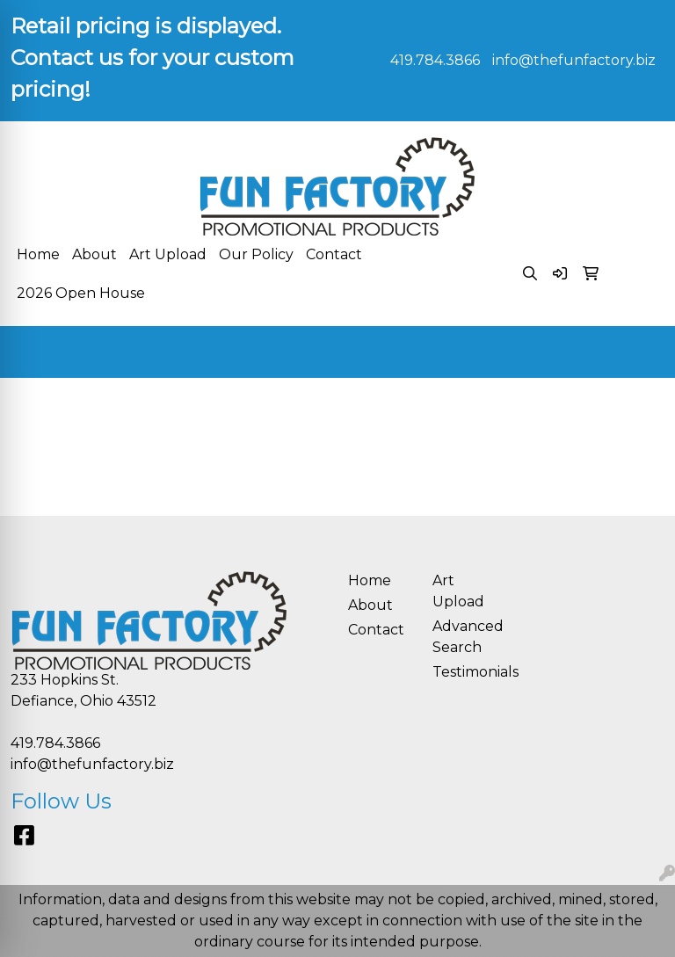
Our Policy (256, 254)
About (94, 254)
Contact (334, 254)
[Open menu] (639, 352)
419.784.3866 (435, 60)
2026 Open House (81, 293)
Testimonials (464, 671)
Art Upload (168, 254)
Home (38, 254)
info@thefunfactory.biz (574, 60)
